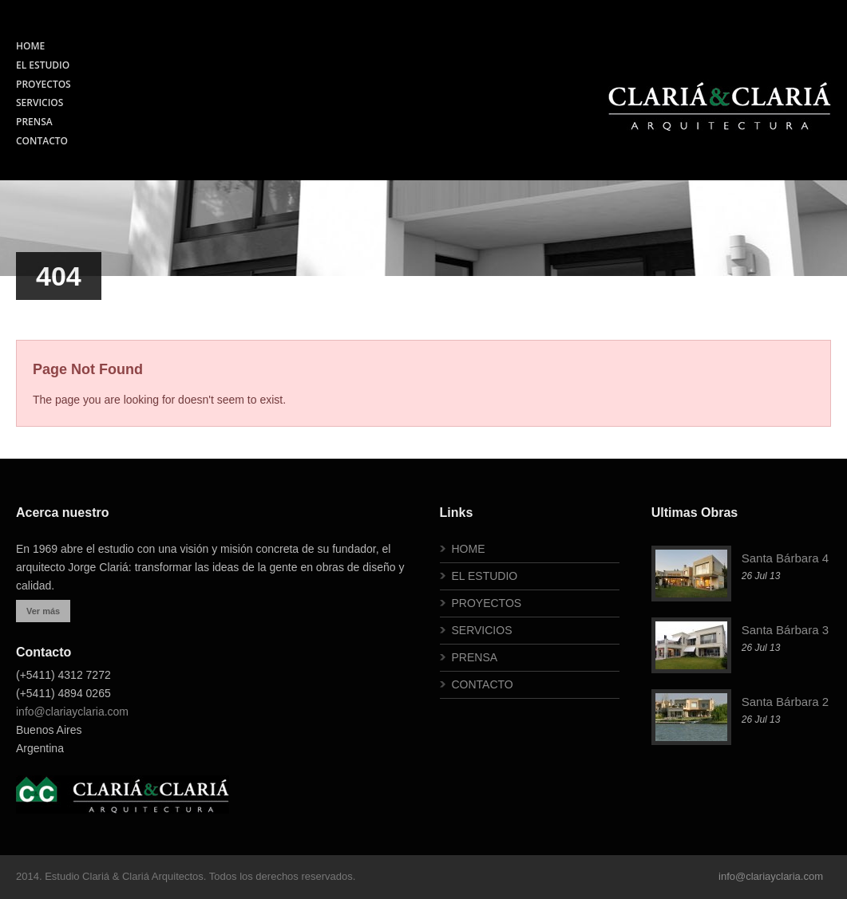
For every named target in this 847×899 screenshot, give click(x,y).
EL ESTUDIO (42, 65)
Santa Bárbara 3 (785, 630)
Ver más (43, 611)
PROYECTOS (43, 84)
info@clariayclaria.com (72, 711)
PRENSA (34, 121)
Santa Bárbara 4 (785, 558)
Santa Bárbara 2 (785, 701)
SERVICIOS (39, 102)
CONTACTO (42, 141)
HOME (30, 46)
